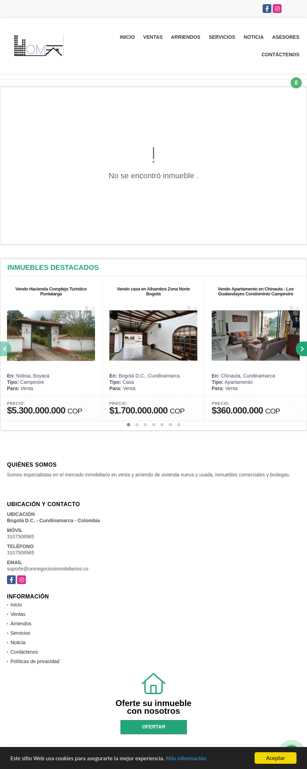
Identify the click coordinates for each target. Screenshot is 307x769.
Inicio (127, 37)
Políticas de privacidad (34, 661)
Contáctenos (280, 54)
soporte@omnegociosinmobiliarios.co (47, 569)
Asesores (285, 37)
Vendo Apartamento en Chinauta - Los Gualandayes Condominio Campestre (255, 291)
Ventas (153, 37)
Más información (186, 758)
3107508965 (20, 536)
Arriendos (185, 37)
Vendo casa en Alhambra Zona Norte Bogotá (153, 291)
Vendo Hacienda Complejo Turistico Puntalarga (51, 291)
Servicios (222, 37)
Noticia (254, 37)
